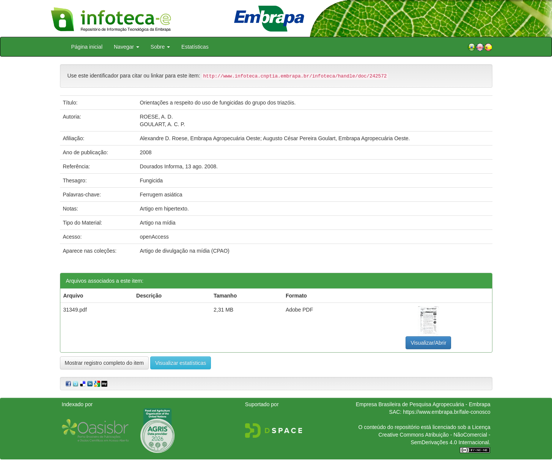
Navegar (126, 47)
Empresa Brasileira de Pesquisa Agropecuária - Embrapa (423, 404)
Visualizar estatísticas (180, 363)
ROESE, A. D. (156, 117)
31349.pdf (75, 310)
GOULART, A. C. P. (162, 124)
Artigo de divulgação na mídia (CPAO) (184, 251)
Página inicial (87, 47)
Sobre (160, 47)
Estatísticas (195, 47)
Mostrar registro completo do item (104, 363)
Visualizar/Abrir (428, 343)
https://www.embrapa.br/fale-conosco (446, 412)
